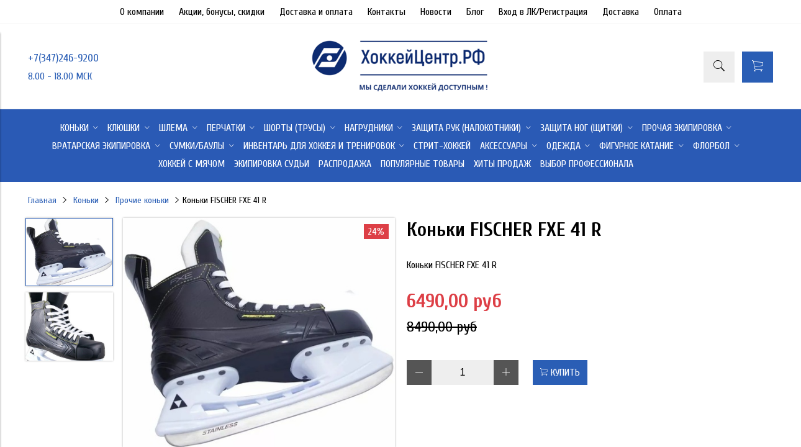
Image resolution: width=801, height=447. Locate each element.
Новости (435, 11)
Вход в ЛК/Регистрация (543, 11)
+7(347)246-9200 (63, 58)
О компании (142, 11)
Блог (475, 11)
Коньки (86, 200)
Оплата (668, 11)
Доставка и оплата (316, 11)
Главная (42, 200)
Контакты (386, 11)
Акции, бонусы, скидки (222, 11)
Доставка (620, 11)
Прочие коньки (142, 200)
